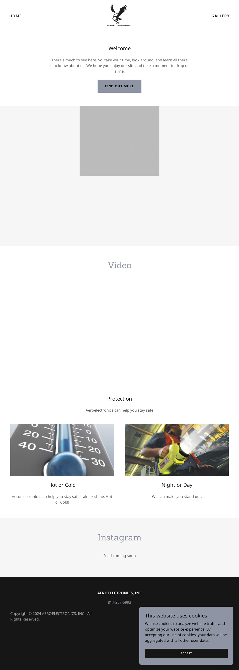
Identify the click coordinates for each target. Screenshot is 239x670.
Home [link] (15, 15)
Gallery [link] (220, 15)
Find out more (119, 86)
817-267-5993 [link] (119, 602)
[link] (119, 15)
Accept (187, 653)
